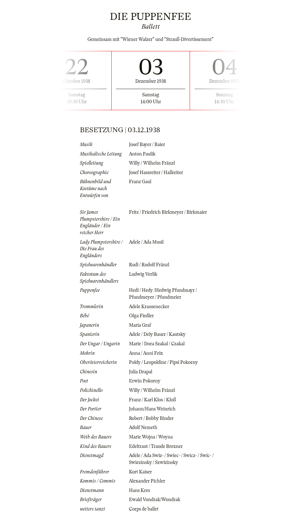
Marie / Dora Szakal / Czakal (157, 343)
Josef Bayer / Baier (147, 144)
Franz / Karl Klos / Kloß (152, 399)
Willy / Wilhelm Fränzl (152, 163)
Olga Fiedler (141, 315)
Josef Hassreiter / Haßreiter (156, 172)
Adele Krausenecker (149, 306)
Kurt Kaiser (140, 471)
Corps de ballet (144, 508)
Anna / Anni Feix (146, 353)
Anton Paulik (142, 153)
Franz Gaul (140, 181)
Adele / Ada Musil (146, 242)
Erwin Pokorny (144, 380)
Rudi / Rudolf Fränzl (149, 264)
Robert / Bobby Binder (151, 418)
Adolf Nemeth (143, 427)
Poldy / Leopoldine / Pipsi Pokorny (163, 362)
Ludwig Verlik (143, 274)
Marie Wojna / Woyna (151, 436)
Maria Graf (140, 325)
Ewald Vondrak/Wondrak (154, 499)
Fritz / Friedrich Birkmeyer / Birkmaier (168, 212)
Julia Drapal (140, 371)
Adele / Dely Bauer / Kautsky (157, 334)
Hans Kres (139, 490)
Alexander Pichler (147, 480)
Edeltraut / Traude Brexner (156, 446)
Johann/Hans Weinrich (152, 408)
